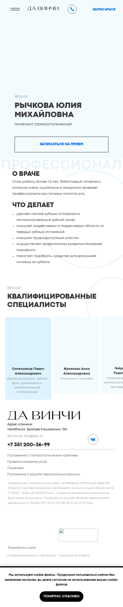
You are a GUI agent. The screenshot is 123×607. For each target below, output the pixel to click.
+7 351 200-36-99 (28, 445)
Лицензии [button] (15, 468)
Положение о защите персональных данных (43, 474)
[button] (62, 144)
